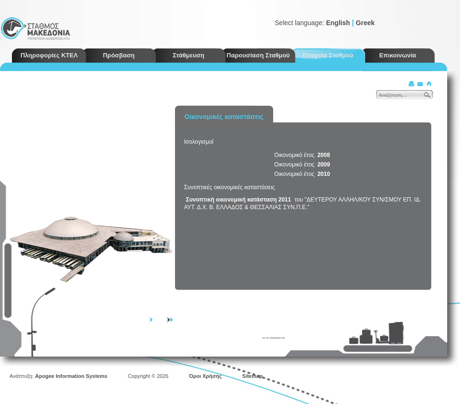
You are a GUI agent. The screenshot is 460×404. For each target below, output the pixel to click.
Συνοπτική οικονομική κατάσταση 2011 (238, 199)
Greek (365, 23)
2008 (323, 155)
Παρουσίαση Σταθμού (258, 55)
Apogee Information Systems (71, 376)
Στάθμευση (188, 55)
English (338, 23)
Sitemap (252, 376)
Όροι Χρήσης (205, 376)
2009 (323, 164)
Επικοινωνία (397, 55)
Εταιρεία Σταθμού (328, 55)
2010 (323, 174)
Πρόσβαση (119, 55)
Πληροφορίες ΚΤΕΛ (49, 55)
